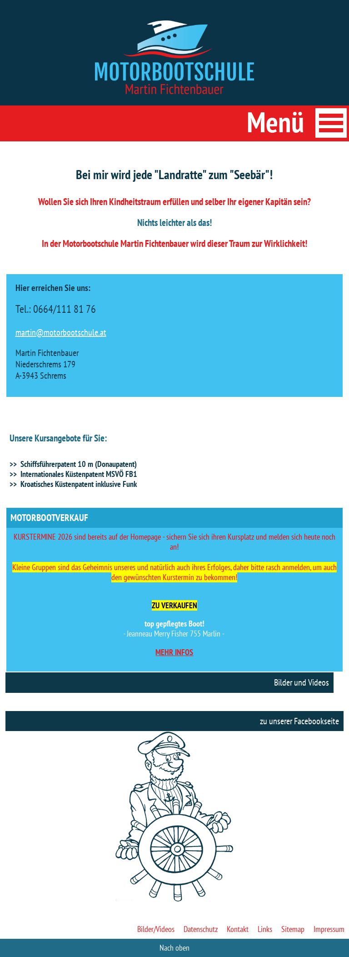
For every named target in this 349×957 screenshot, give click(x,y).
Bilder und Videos (301, 682)
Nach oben (174, 947)
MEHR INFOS (174, 652)
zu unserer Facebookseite (299, 721)
